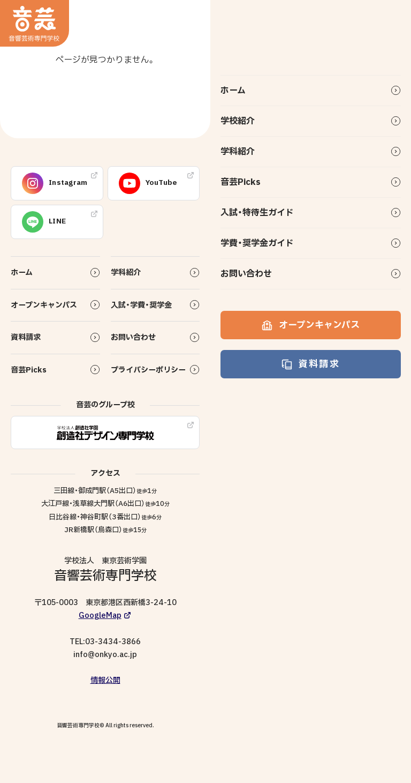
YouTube (148, 183)
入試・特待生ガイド (257, 212)
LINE (44, 222)
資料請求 (310, 364)
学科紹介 (237, 151)
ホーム (233, 90)
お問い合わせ (246, 273)
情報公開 (105, 680)
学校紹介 (237, 121)
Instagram (55, 183)
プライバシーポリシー (148, 370)
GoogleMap (100, 615)
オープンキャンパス (311, 325)
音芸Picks (240, 182)
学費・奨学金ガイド (257, 243)
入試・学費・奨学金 (141, 305)
